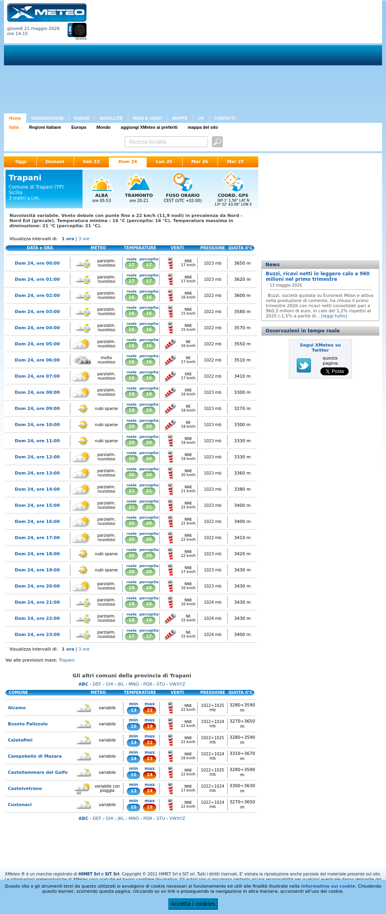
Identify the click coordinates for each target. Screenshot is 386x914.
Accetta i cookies (193, 904)
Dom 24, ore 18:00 (37, 553)
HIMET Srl (89, 874)
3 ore (84, 238)
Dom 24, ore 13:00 (37, 473)
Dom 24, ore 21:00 (37, 602)
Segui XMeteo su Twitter (320, 348)
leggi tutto (334, 316)
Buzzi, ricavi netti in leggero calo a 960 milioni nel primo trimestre (317, 276)
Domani (55, 161)
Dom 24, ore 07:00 (37, 376)
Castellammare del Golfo (38, 772)
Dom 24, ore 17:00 (37, 537)
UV (201, 118)
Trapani (66, 660)
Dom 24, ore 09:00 (37, 408)
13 (133, 710)
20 (131, 426)
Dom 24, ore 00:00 (37, 263)
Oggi (21, 161)
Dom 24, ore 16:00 (37, 521)
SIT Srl (112, 874)
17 (131, 264)
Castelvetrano (25, 788)
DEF (97, 684)
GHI (109, 684)
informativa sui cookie (328, 886)
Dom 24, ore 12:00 (37, 457)
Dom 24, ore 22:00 (37, 618)
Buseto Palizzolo (28, 724)
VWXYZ (177, 684)
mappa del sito (203, 127)
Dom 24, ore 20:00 (37, 586)
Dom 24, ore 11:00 (37, 440)
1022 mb (213, 295)
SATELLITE (111, 118)
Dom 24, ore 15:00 (37, 505)
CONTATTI (224, 118)
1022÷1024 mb (212, 723)
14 (133, 758)
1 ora (68, 238)
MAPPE (179, 118)
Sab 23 (91, 161)
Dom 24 (127, 161)
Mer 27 (235, 161)
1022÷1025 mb (212, 707)
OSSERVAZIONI (47, 118)
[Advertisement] (199, 58)
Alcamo (17, 707)
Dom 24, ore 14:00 (37, 489)
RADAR (82, 118)
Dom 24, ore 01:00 (37, 279)
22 (150, 710)
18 (131, 394)
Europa (78, 127)
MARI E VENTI (147, 118)
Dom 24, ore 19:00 (37, 570)
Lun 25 (164, 161)
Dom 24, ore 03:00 (37, 311)
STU (160, 684)
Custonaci (20, 804)
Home (15, 118)
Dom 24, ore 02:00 (37, 295)
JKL (121, 684)
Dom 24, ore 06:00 (37, 360)
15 (133, 726)
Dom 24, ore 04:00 (37, 327)
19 (131, 410)
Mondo (103, 127)
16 (131, 297)
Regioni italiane (45, 127)
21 (131, 490)
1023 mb (213, 263)
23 (150, 758)
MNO (134, 684)
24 (150, 774)
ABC (83, 684)
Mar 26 (199, 161)
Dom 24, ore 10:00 (37, 424)
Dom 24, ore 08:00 (37, 392)
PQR (147, 684)
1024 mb (213, 602)
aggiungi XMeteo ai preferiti (149, 127)
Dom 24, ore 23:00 (37, 634)
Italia (14, 127)
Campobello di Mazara (35, 756)
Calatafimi (20, 740)
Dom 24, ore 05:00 (37, 344)
